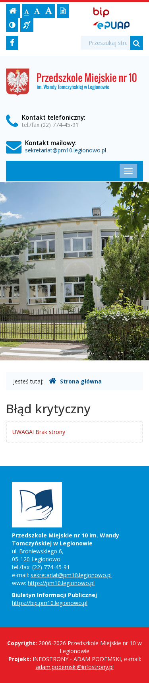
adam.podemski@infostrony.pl (75, 667)
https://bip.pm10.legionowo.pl (49, 603)
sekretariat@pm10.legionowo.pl (65, 150)
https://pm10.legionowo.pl (61, 583)
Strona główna (75, 381)
